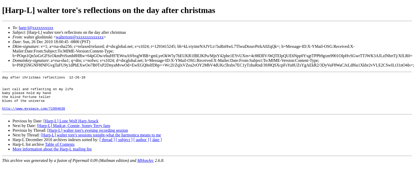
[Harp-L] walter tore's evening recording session (87, 137)
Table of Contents (60, 151)
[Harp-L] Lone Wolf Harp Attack (71, 128)
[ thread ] (107, 146)
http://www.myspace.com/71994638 (33, 115)
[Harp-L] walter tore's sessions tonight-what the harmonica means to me (101, 142)
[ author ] (141, 146)
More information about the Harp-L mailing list (52, 156)
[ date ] (156, 146)
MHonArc (145, 167)
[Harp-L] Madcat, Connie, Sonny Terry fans (73, 132)
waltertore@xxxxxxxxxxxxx (80, 37)
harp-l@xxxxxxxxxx (36, 27)
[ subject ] (124, 146)
